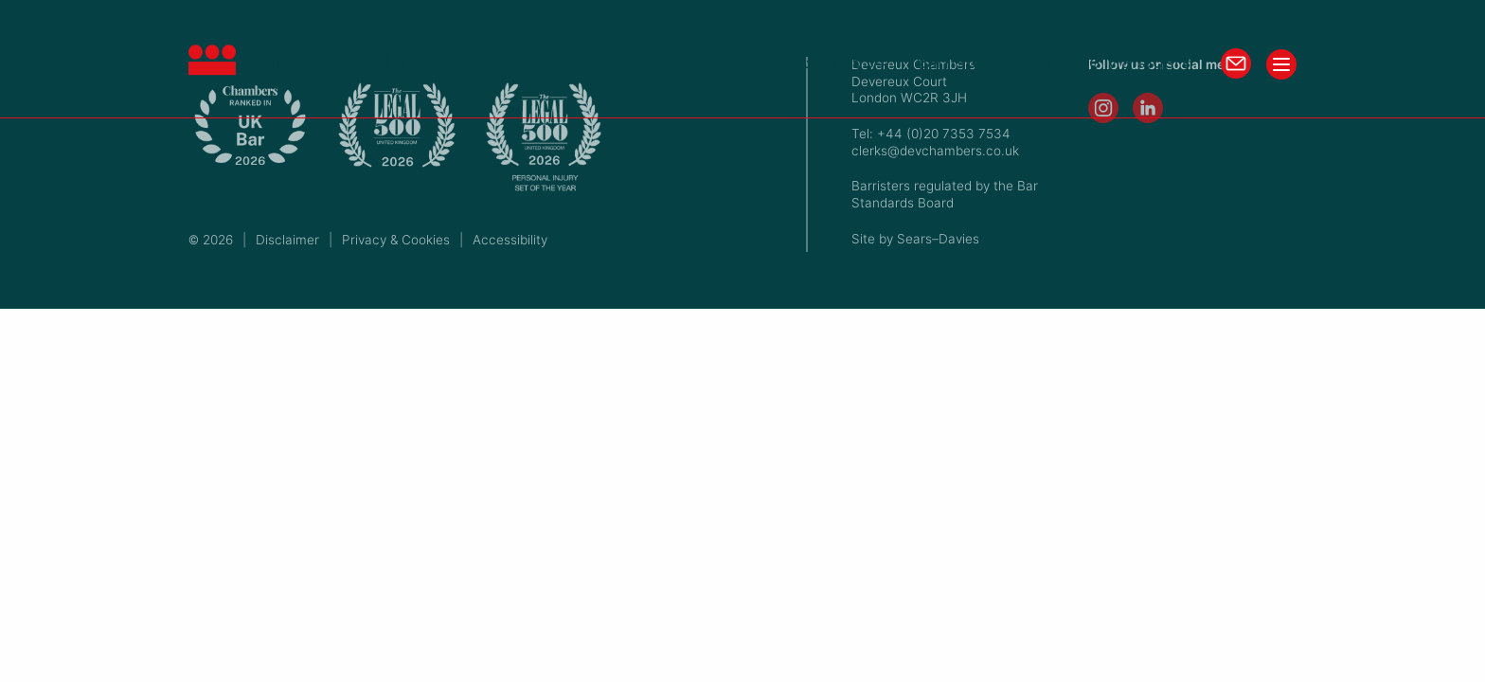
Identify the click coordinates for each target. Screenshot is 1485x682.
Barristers (957, 62)
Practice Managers (1109, 62)
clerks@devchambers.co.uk (935, 150)
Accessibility (510, 239)
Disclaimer (287, 239)
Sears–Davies (938, 238)
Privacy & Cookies (396, 239)
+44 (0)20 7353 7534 (793, 62)
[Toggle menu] (1281, 64)
